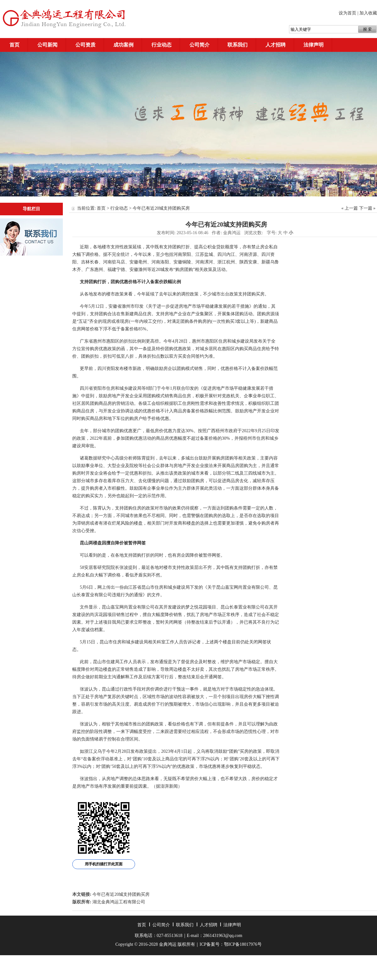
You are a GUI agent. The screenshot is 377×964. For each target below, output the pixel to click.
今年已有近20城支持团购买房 (121, 894)
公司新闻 (47, 44)
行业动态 (161, 44)
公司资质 (85, 44)
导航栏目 (31, 209)
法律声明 (313, 44)
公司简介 (199, 44)
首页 (14, 44)
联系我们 (237, 44)
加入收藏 (368, 13)
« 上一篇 (349, 208)
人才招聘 (275, 44)
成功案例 (123, 44)
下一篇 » (367, 208)
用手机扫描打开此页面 (104, 864)
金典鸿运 (232, 232)
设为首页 (347, 13)
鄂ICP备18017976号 (243, 944)
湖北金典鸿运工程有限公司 (118, 902)
